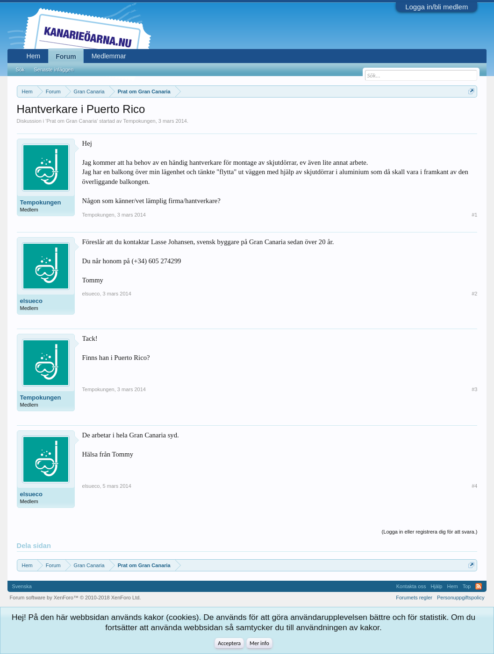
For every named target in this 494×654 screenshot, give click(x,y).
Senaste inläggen (54, 69)
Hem (34, 56)
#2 (474, 293)
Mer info (259, 643)
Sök (20, 69)
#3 (474, 389)
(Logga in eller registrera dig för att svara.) (430, 531)
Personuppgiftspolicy (461, 597)
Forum (66, 56)
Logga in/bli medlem (436, 7)
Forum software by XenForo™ (75, 597)
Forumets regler (414, 597)
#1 (474, 215)
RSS (478, 586)
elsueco (31, 300)
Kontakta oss (411, 586)
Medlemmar (109, 56)
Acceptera (229, 643)
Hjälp (436, 586)
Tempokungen (139, 121)
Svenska (22, 586)
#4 (474, 486)
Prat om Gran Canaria (71, 121)
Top (467, 586)
